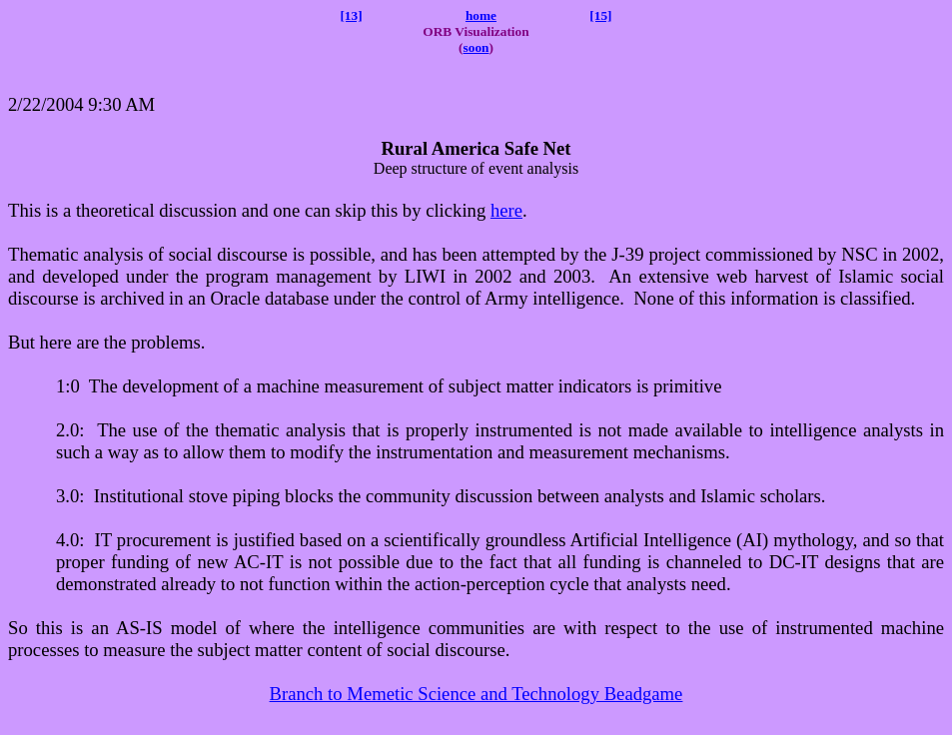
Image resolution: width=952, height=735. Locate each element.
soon (476, 47)
